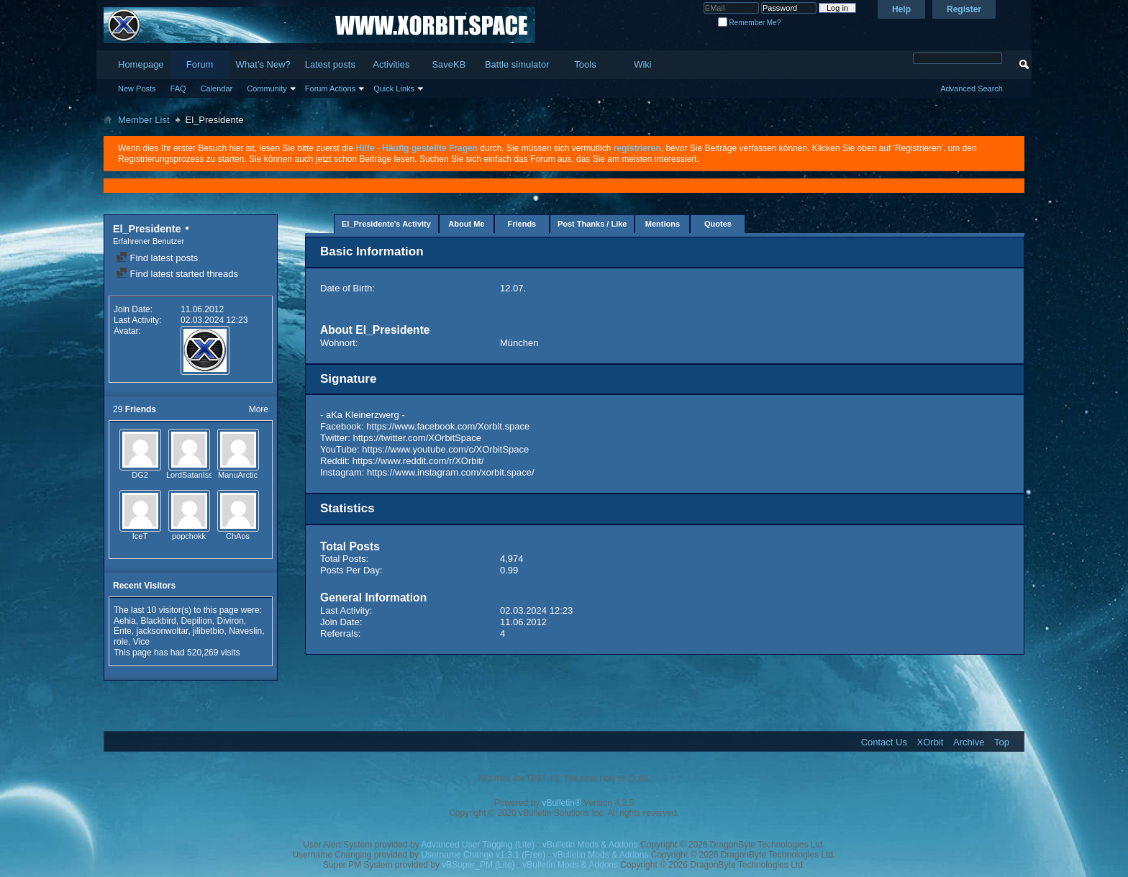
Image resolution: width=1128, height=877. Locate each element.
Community (267, 88)
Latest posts (330, 64)
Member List (144, 119)
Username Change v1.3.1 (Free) (483, 855)
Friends (522, 223)
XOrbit (930, 742)
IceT (139, 536)
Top (1001, 742)
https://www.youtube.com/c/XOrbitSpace (445, 449)
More (258, 409)
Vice (141, 642)
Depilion (196, 621)
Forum (200, 64)
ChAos (238, 536)
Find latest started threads (177, 273)
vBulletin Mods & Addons (590, 845)
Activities (391, 64)
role (121, 642)
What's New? (263, 64)
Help (901, 9)
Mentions (662, 223)
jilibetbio (208, 631)
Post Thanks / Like (592, 223)
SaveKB (448, 64)
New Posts (137, 88)
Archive (968, 742)
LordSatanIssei (192, 475)
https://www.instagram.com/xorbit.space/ (451, 472)
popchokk (189, 536)
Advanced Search (971, 88)
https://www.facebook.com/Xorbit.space (447, 426)
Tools (585, 64)
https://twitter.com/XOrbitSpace (417, 437)
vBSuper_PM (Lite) (478, 865)
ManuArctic (238, 475)
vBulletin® (561, 803)
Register (964, 9)
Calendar (217, 88)
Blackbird (158, 621)
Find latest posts (157, 258)
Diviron (230, 621)
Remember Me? (749, 23)
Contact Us (884, 742)
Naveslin (245, 631)
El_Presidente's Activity (386, 223)
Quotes (718, 223)
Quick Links (393, 88)
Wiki (643, 64)
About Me (466, 223)
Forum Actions (330, 88)
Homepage (141, 64)
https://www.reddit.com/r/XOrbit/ (418, 460)
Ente (123, 631)
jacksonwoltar (162, 631)
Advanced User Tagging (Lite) (478, 845)
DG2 (140, 475)
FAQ (178, 88)
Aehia (125, 621)
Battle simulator (517, 64)
